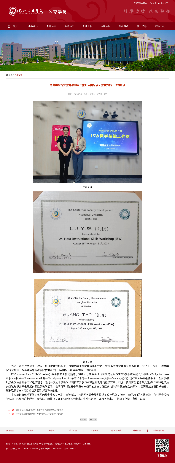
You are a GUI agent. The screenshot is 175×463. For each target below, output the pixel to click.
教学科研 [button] (69, 26)
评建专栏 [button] (124, 26)
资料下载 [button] (160, 26)
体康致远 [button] (105, 26)
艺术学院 (73, 431)
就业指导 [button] (142, 26)
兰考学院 (94, 431)
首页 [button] (15, 26)
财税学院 (137, 431)
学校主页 (164, 3)
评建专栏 (18, 75)
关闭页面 (93, 419)
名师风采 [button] (51, 26)
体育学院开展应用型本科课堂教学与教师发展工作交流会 (39, 410)
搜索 (155, 3)
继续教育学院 (158, 431)
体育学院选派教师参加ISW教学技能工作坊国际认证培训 (39, 414)
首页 (11, 75)
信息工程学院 (115, 431)
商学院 (52, 431)
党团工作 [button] (87, 26)
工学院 (30, 431)
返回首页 (83, 419)
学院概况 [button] (33, 26)
